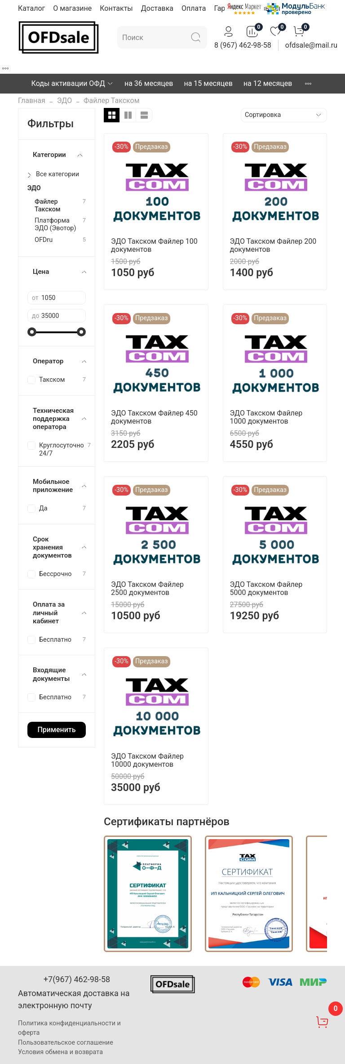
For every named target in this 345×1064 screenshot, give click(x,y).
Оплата (193, 8)
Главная (31, 100)
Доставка (157, 8)
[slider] (32, 332)
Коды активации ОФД (72, 83)
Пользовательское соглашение (65, 1042)
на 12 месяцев (267, 83)
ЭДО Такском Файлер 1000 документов (266, 417)
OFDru (44, 240)
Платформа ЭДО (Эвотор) (55, 224)
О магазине (72, 8)
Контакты (116, 8)
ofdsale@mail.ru (311, 45)
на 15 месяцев (208, 83)
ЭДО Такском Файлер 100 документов (154, 245)
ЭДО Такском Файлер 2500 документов (147, 588)
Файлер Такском (48, 205)
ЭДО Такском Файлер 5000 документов (266, 588)
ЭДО (64, 100)
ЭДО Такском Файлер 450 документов (154, 417)
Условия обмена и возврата (60, 1052)
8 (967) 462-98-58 (242, 45)
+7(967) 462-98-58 (77, 979)
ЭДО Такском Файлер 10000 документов (147, 760)
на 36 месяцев (148, 83)
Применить (56, 729)
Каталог (31, 8)
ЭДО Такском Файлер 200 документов (273, 245)
